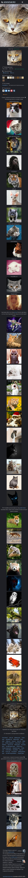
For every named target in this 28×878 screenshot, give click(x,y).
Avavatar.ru (5, 85)
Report (5, 94)
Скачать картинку (19, 69)
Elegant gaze (21, 753)
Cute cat (11, 737)
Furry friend (5, 737)
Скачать (16, 49)
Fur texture (14, 751)
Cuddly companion (9, 743)
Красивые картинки (8, 876)
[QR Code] (3, 90)
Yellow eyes (16, 739)
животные (22, 507)
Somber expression (6, 748)
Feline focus (19, 746)
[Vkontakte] (9, 90)
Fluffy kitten (8, 749)
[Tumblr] (14, 90)
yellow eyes (11, 852)
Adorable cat (9, 739)
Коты (12, 72)
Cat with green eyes (10, 746)
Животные (6, 72)
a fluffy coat (14, 857)
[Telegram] (6, 90)
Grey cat (19, 741)
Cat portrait (17, 743)
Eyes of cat (10, 744)
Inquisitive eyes (16, 748)
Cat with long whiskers (11, 753)
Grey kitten (15, 749)
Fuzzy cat (7, 751)
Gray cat (13, 741)
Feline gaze (17, 744)
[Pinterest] (11, 90)
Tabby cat (8, 741)
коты (15, 312)
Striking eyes (17, 737)
